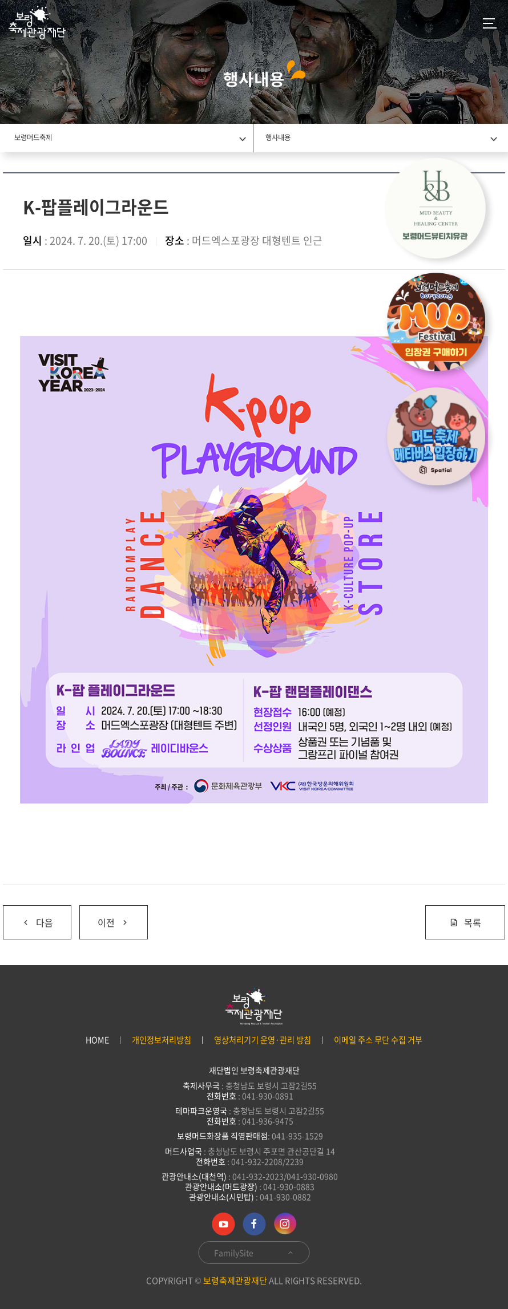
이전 (114, 922)
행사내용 (278, 137)
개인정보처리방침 (161, 1040)
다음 (37, 922)
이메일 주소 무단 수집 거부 (378, 1040)
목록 (465, 922)
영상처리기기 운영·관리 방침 (262, 1040)
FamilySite (254, 1252)
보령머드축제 (33, 137)
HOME (97, 1040)
